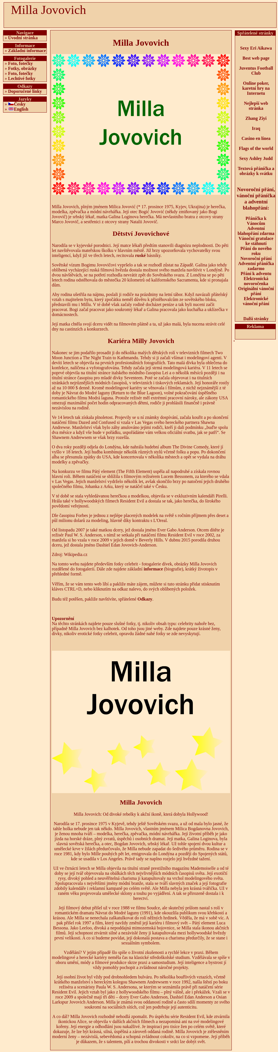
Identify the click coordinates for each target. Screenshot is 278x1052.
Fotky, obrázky (22, 68)
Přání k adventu (256, 273)
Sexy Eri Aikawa (256, 48)
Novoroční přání (256, 258)
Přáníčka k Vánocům (255, 221)
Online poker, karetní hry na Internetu (256, 88)
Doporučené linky (25, 91)
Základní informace (27, 50)
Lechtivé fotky (21, 78)
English (21, 109)
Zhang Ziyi (256, 118)
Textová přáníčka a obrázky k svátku (256, 171)
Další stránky (256, 318)
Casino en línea (256, 138)
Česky (20, 104)
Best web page (256, 58)
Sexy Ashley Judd (256, 158)
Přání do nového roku (256, 251)
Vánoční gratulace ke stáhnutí (256, 241)
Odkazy (144, 599)
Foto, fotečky (20, 63)
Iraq (256, 128)
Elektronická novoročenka (256, 281)
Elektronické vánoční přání (256, 301)
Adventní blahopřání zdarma (256, 231)
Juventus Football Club (256, 71)
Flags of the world (256, 148)
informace (153, 569)
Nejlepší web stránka (256, 106)
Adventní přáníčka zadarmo (256, 266)
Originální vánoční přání (256, 291)
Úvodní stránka (23, 37)
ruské (140, 255)
